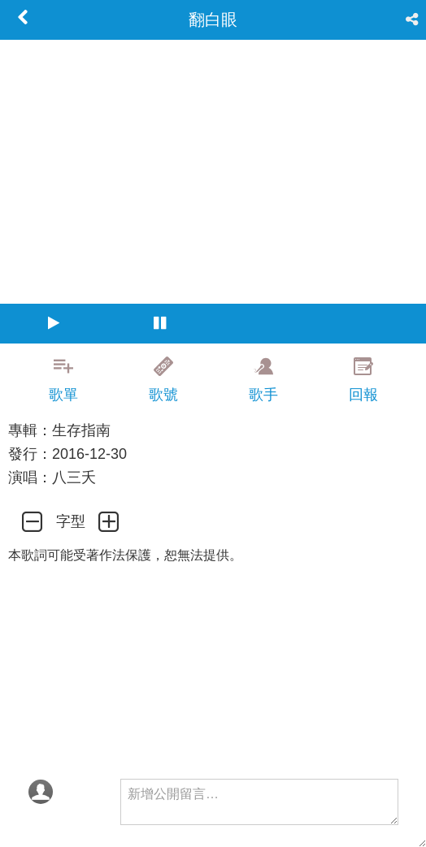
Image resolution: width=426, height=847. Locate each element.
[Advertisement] (213, 671)
